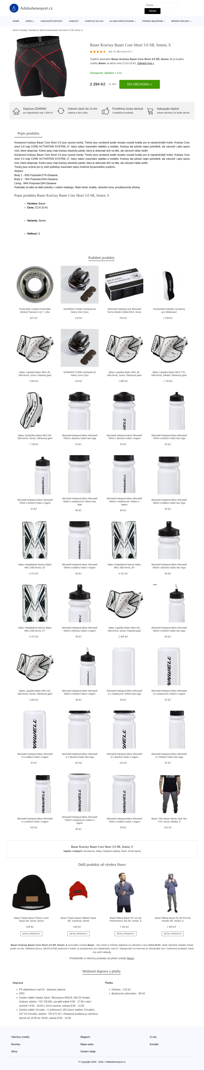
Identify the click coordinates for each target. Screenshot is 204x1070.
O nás (153, 1037)
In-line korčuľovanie (122, 21)
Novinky (15, 1044)
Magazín (85, 1037)
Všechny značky (20, 1037)
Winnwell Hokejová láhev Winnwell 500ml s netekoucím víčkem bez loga (79, 501)
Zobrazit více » (145, 63)
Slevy (14, 1051)
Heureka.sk (33, 30)
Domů (16, 21)
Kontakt (154, 1044)
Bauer (102, 63)
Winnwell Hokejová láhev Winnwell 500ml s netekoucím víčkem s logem (124, 501)
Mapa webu (87, 1044)
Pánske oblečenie (152, 21)
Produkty (23, 30)
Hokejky (74, 21)
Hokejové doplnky (52, 21)
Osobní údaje (88, 1051)
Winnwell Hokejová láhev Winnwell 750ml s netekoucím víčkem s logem (79, 820)
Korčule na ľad (94, 21)
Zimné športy (134, 851)
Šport (124, 851)
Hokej (29, 21)
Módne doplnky (180, 21)
